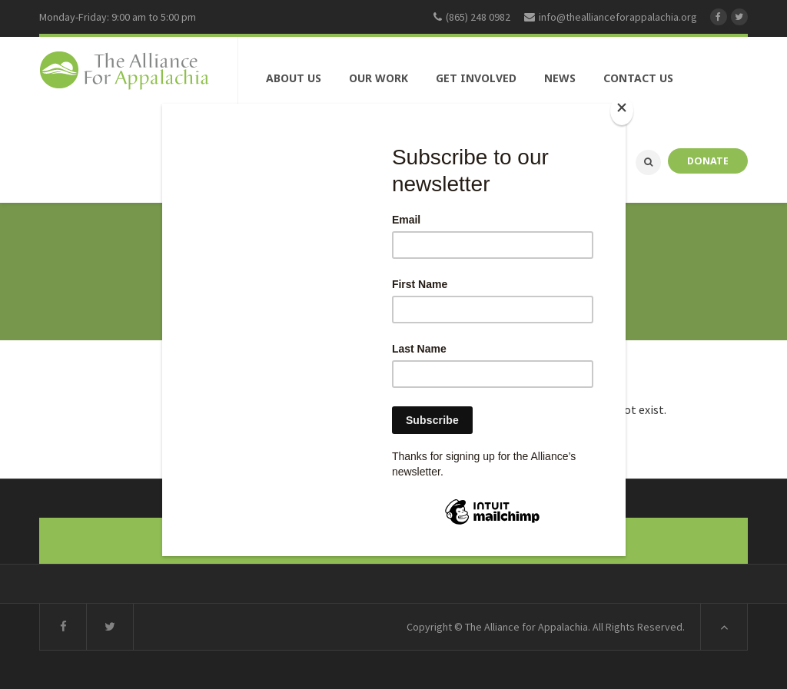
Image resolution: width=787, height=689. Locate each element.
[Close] (621, 110)
